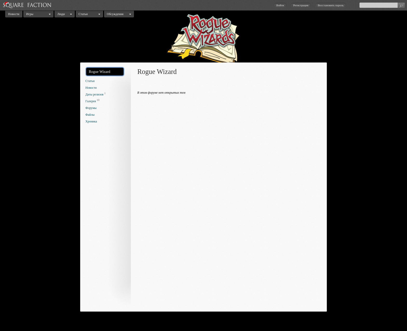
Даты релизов (94, 94)
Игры (29, 14)
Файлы (89, 114)
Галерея (90, 101)
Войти (280, 5)
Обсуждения (115, 14)
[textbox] (382, 5)
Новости (13, 14)
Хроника (91, 121)
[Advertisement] (106, 219)
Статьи (83, 14)
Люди (61, 14)
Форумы (91, 108)
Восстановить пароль (331, 5)
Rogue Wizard (99, 72)
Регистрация (300, 5)
